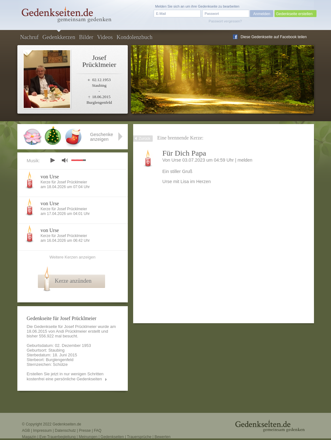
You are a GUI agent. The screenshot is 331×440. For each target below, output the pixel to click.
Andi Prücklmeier (71, 331)
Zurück (145, 138)
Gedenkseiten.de (66, 424)
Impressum (42, 430)
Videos (105, 37)
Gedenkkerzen (58, 37)
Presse (85, 430)
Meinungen (88, 437)
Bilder (86, 37)
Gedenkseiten (112, 437)
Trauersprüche (139, 437)
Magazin (29, 437)
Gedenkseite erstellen (294, 14)
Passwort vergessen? (225, 21)
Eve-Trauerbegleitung (57, 437)
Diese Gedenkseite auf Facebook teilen (274, 37)
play (52, 160)
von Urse (50, 176)
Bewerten (163, 437)
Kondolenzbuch (134, 37)
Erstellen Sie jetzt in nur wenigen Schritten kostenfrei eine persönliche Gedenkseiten (65, 376)
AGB (26, 430)
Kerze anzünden (73, 281)
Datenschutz (65, 430)
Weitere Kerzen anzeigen (73, 257)
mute (65, 160)
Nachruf (29, 37)
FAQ (97, 430)
